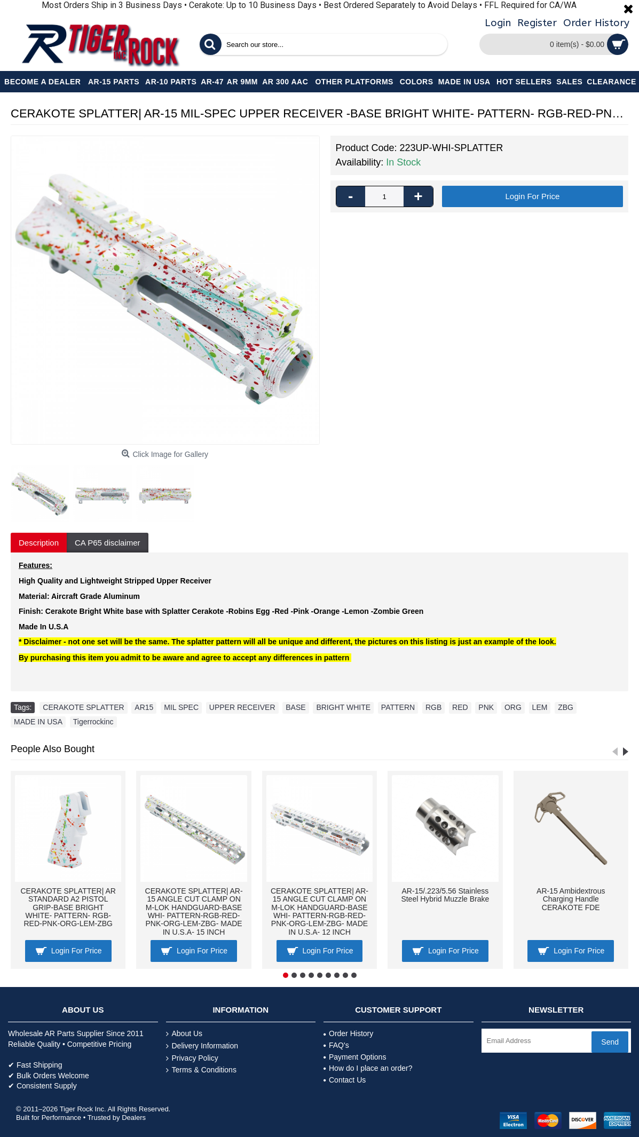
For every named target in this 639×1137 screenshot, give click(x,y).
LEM (540, 707)
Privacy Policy (192, 1058)
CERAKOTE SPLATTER (83, 707)
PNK (486, 707)
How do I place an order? (368, 1068)
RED (460, 707)
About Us (184, 1033)
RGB (433, 707)
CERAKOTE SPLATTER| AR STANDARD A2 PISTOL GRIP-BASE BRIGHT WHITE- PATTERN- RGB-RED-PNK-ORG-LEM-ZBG (67, 907)
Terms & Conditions (201, 1070)
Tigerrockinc (93, 721)
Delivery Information (202, 1046)
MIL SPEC (181, 707)
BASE (295, 707)
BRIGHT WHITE (343, 707)
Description (39, 542)
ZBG (565, 707)
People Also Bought (52, 749)
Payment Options (355, 1057)
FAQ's (336, 1045)
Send (610, 1042)
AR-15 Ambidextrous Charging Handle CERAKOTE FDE (571, 899)
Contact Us (345, 1080)
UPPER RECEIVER (242, 707)
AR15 (144, 707)
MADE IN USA (38, 721)
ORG (513, 707)
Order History (348, 1033)
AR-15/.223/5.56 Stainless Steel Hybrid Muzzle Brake (445, 895)
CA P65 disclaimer (107, 542)
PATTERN (398, 707)
